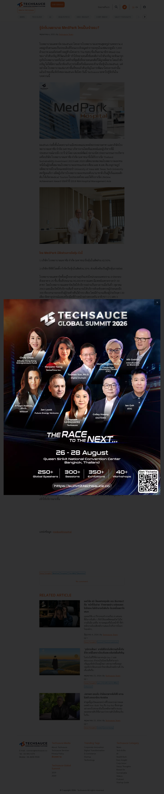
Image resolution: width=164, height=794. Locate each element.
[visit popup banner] (82, 397)
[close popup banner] (157, 302)
